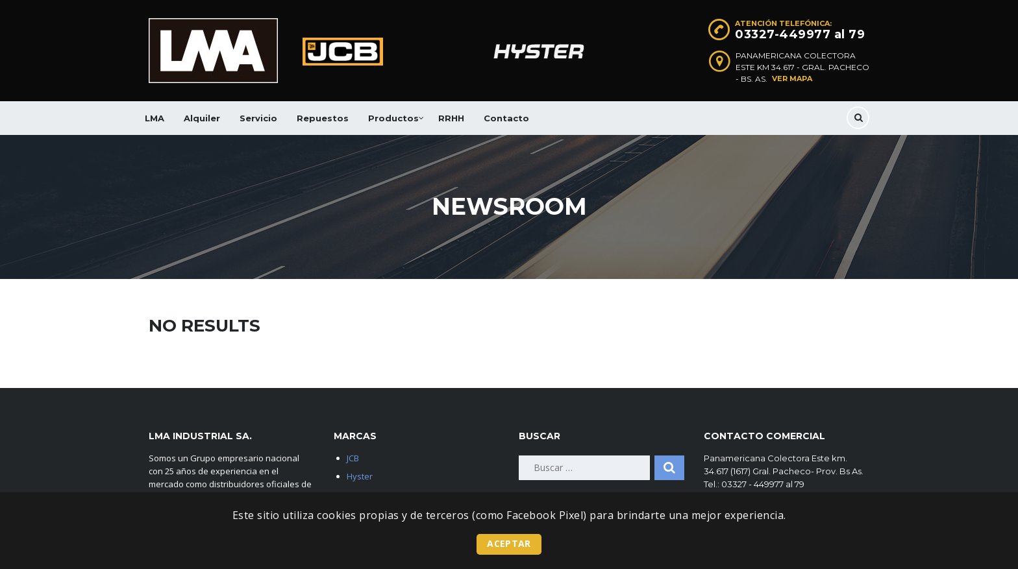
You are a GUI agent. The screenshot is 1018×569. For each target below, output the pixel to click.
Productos (393, 118)
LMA (154, 118)
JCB (353, 458)
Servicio (258, 118)
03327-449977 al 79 (800, 34)
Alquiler (202, 118)
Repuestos (323, 118)
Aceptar (508, 543)
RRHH (451, 118)
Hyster (360, 476)
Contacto (506, 118)
